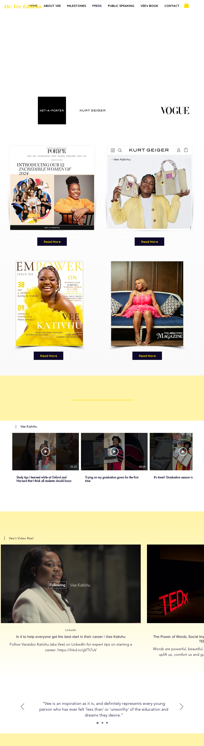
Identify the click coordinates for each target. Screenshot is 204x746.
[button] (186, 5)
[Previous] (22, 706)
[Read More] (52, 241)
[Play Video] (45, 451)
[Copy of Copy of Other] (107, 723)
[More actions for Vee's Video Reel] (19, 538)
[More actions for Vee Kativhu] (26, 427)
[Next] (181, 706)
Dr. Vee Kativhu (23, 6)
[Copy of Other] (102, 723)
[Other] (97, 723)
